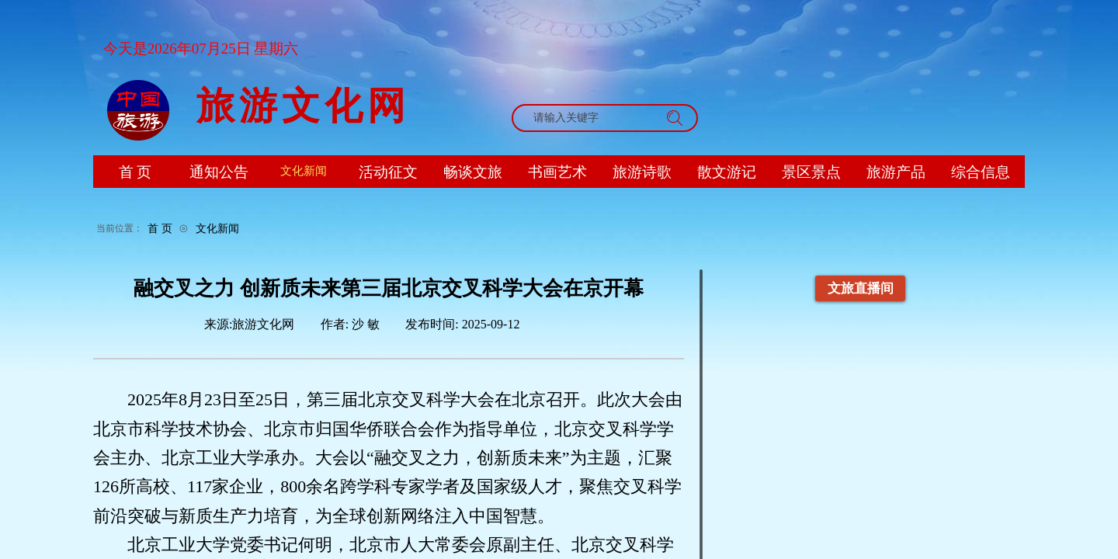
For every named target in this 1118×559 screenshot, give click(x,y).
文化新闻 (217, 228)
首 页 (160, 228)
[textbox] (590, 118)
